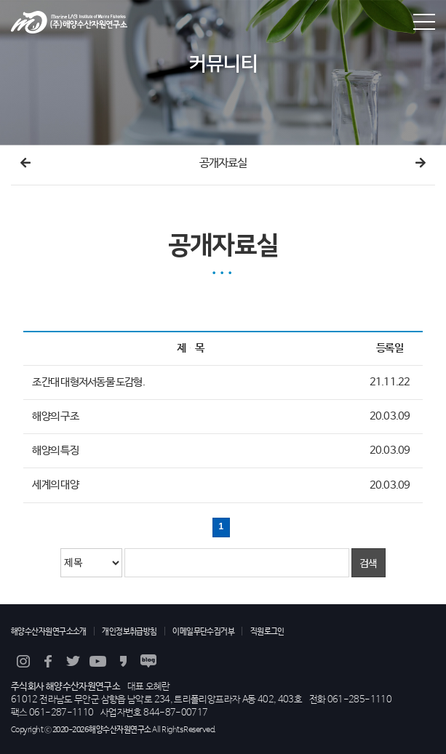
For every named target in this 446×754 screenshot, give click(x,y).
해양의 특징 (55, 450)
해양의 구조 (55, 416)
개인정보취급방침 (129, 631)
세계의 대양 (55, 485)
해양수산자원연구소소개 (49, 631)
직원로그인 (267, 631)
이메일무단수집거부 (203, 631)
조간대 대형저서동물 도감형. (88, 382)
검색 (368, 563)
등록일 (389, 348)
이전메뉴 (25, 163)
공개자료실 (223, 163)
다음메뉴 (420, 163)
